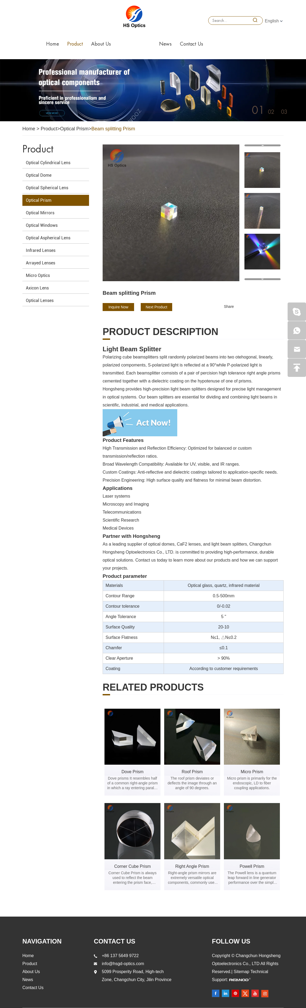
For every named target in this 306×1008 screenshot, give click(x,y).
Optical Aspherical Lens (48, 237)
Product (75, 44)
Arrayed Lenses (40, 262)
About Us (101, 44)
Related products (153, 687)
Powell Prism (252, 866)
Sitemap (242, 971)
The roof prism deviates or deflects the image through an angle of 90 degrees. (192, 783)
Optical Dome (38, 175)
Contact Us (191, 44)
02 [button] (271, 112)
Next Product (156, 307)
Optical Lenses (40, 300)
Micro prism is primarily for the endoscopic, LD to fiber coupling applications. (252, 783)
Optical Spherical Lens (47, 187)
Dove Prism (133, 771)
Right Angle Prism (192, 866)
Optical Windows (42, 225)
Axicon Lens (37, 288)
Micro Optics (38, 275)
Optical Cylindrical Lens (48, 162)
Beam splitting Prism (113, 128)
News (165, 44)
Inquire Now (118, 307)
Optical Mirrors (40, 212)
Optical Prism (74, 128)
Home (52, 44)
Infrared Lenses (40, 250)
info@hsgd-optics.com (123, 963)
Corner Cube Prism (132, 866)
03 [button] (284, 112)
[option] (153, 90)
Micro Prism (252, 771)
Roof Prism (192, 771)
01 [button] (258, 110)
